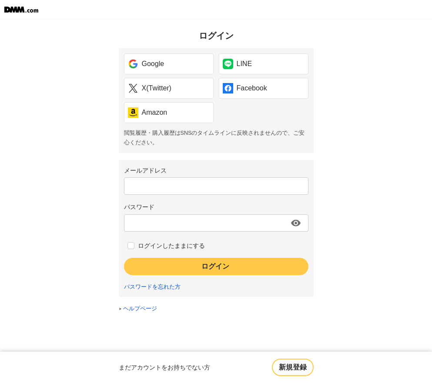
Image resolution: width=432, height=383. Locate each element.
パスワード (139, 206)
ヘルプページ (140, 309)
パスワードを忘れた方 (152, 287)
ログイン (215, 266)
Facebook (245, 88)
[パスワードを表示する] (296, 223)
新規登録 (293, 367)
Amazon (147, 112)
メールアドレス (145, 170)
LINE (237, 64)
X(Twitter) (149, 88)
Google (146, 64)
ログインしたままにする (171, 245)
